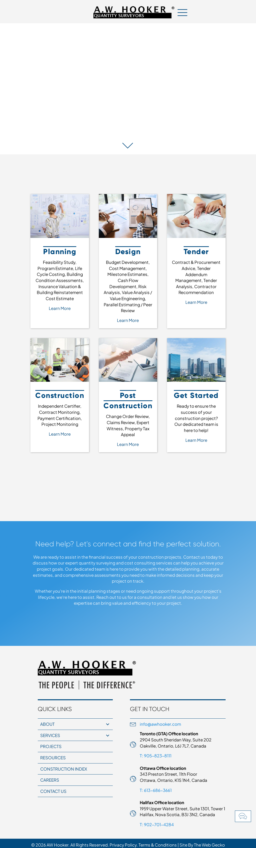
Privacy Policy (123, 845)
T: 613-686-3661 (156, 790)
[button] (243, 816)
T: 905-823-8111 (155, 755)
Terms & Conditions (158, 845)
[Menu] (182, 12)
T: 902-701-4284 (157, 824)
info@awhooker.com (160, 724)
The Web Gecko (209, 845)
